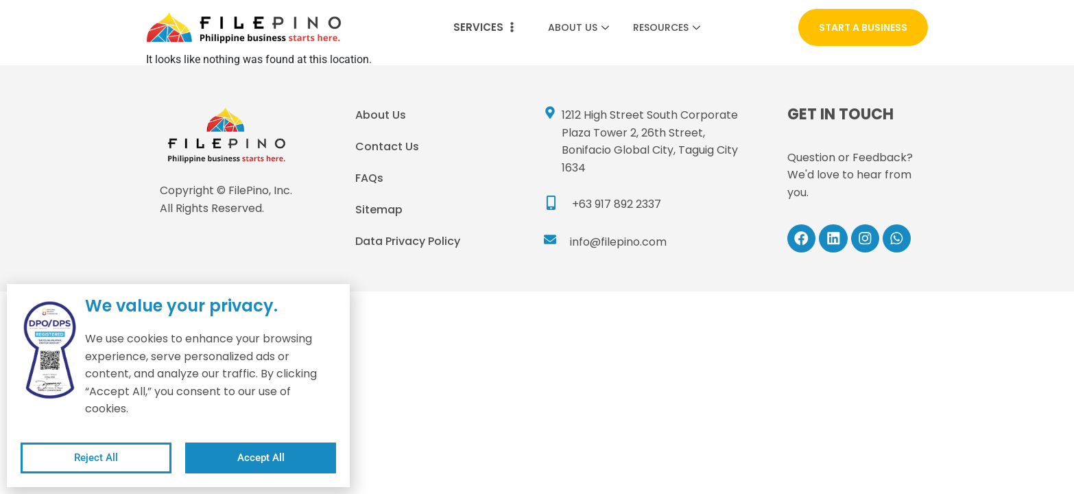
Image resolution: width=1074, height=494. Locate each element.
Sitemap (379, 209)
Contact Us (387, 146)
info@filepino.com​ (618, 242)
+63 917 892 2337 (616, 204)
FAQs (369, 178)
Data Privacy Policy (407, 241)
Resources (668, 27)
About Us (580, 27)
